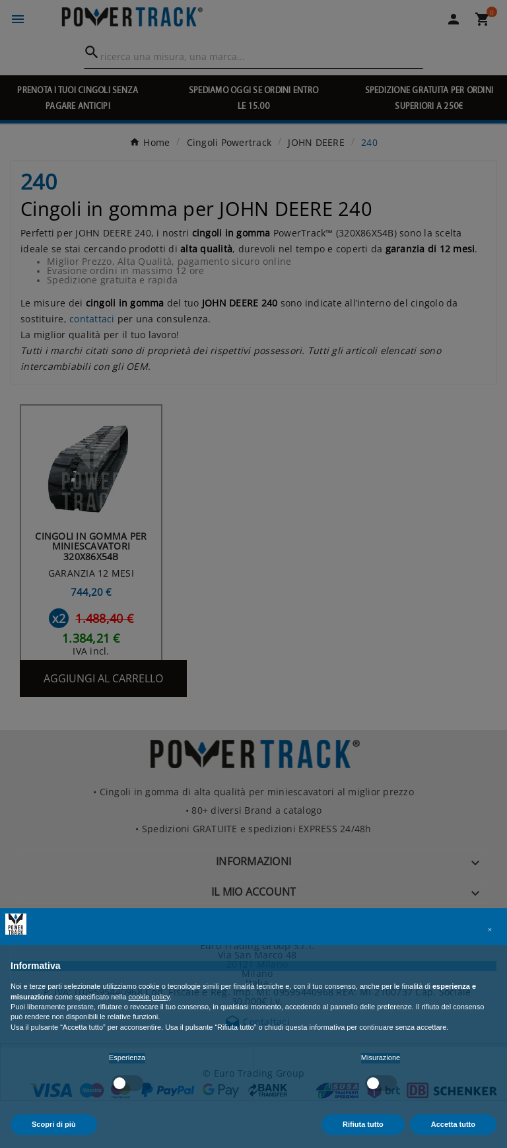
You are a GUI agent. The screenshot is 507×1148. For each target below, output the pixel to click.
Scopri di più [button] (54, 1124)
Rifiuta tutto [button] (363, 1124)
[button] (489, 929)
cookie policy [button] (149, 997)
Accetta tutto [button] (453, 1124)
